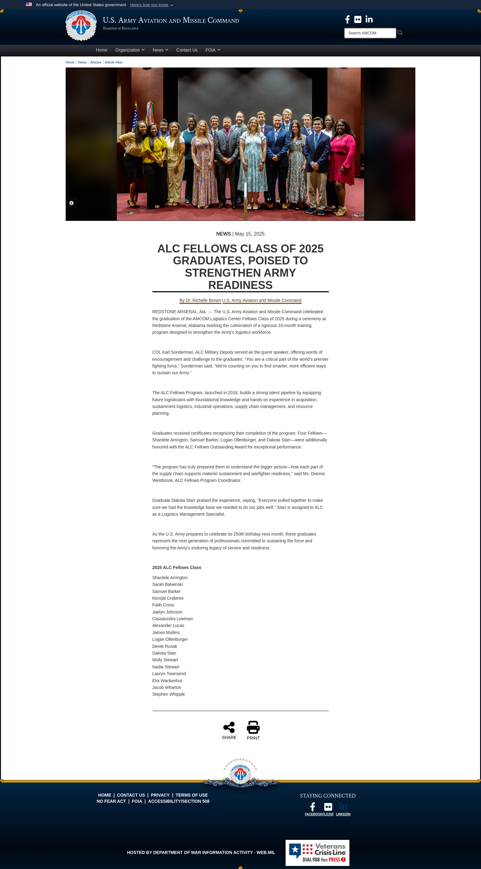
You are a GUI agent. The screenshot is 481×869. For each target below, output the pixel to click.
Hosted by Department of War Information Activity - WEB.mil (201, 852)
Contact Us (187, 50)
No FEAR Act (111, 801)
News (160, 50)
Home (101, 50)
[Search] (370, 33)
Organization (129, 50)
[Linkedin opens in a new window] (369, 19)
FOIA (213, 50)
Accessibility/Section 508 (179, 801)
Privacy (160, 795)
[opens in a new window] (357, 19)
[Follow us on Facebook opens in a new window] (312, 808)
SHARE (229, 730)
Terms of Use (192, 795)
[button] (152, 5)
